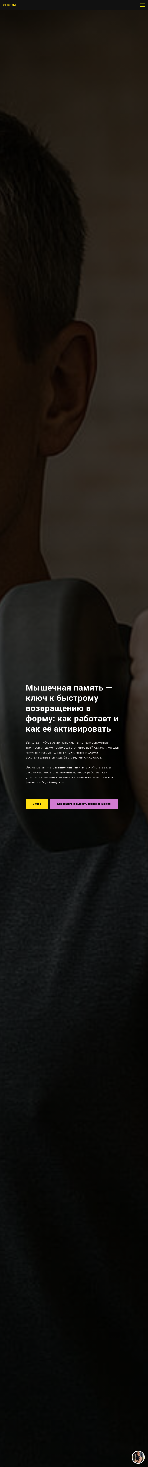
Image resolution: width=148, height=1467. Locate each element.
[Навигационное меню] (142, 5)
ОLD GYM (9, 5)
